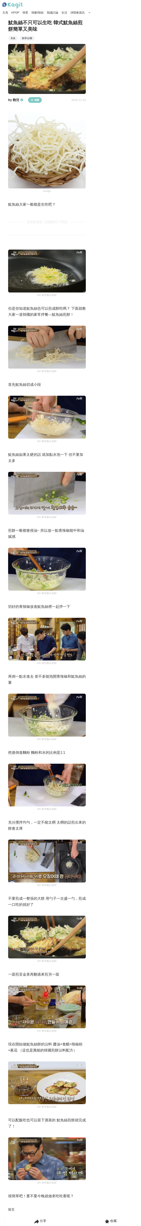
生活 (64, 12)
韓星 (25, 12)
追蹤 (35, 100)
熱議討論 (52, 12)
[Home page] (12, 5)
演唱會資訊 (77, 12)
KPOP (15, 12)
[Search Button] (89, 12)
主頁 (5, 12)
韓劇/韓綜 (37, 12)
